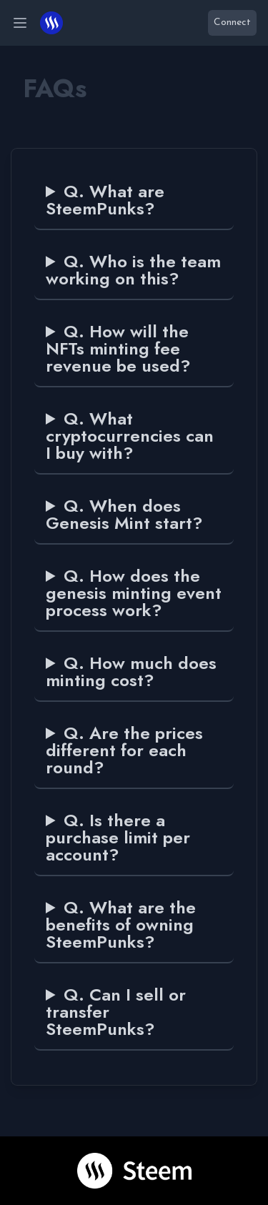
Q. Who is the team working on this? (133, 270)
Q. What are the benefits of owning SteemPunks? (121, 925)
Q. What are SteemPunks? (105, 200)
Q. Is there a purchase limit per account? (118, 837)
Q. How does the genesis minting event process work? (134, 593)
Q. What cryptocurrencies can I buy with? (130, 436)
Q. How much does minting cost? (131, 672)
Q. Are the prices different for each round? (124, 750)
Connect (232, 22)
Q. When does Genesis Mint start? (124, 514)
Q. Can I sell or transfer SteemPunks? (116, 1012)
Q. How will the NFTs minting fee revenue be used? (118, 349)
